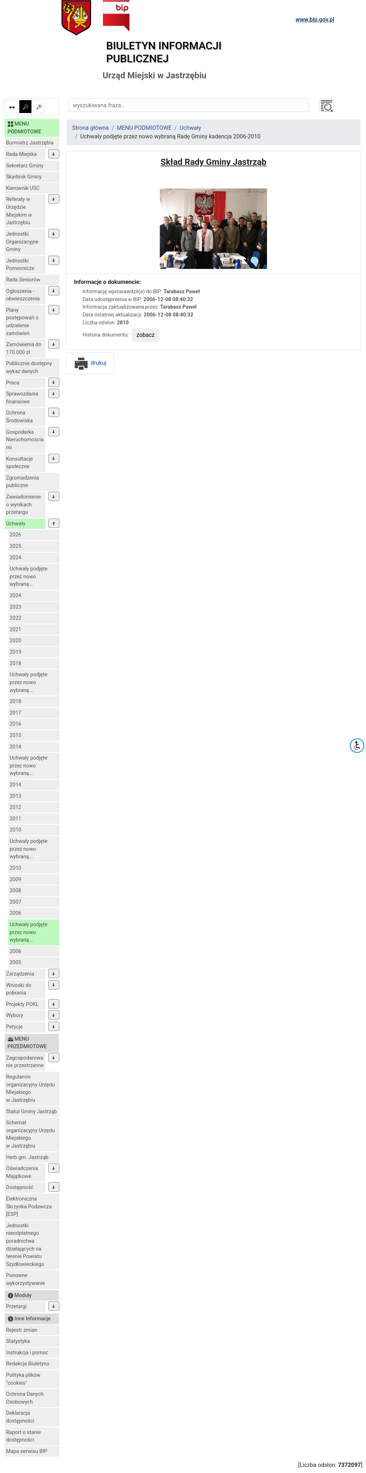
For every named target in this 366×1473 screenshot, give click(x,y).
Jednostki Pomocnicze (20, 265)
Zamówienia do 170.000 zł (23, 348)
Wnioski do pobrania (18, 989)
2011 (15, 819)
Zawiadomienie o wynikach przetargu (23, 504)
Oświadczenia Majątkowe (22, 1172)
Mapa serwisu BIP (26, 1451)
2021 (15, 630)
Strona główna (90, 127)
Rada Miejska (21, 154)
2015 (15, 735)
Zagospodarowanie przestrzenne (25, 1062)
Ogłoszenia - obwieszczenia (23, 295)
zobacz (146, 335)
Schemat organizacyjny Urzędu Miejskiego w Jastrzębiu (30, 1134)
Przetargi (16, 1306)
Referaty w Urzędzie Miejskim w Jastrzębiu (19, 211)
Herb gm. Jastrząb (27, 1157)
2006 (15, 913)
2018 (15, 664)
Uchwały (15, 524)
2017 (15, 713)
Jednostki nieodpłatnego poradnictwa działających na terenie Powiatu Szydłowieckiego (25, 1245)
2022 (15, 618)
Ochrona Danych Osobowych (25, 1398)
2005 (15, 962)
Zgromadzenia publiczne (22, 482)
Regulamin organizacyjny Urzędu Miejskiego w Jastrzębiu (30, 1088)
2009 (15, 880)
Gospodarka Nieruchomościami (25, 440)
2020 (15, 641)
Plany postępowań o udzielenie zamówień (22, 322)
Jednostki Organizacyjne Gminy (22, 241)
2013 (15, 796)
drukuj (90, 362)
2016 (15, 724)
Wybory (14, 1015)
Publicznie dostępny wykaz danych (29, 367)
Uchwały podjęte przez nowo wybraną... (29, 576)
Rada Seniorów (23, 280)
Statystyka (18, 1341)
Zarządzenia (20, 974)
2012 (15, 807)
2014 (15, 747)
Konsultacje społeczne (19, 463)
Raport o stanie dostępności (23, 1436)
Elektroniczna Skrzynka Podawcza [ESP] (29, 1206)
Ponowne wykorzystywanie (25, 1279)
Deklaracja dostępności (20, 1417)
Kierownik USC (22, 188)
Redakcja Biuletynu (27, 1364)
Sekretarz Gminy (25, 166)
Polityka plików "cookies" (23, 1379)
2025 (15, 546)
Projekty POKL (22, 1004)
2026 (15, 535)
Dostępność (20, 1187)
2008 (15, 891)
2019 (15, 652)
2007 (15, 902)
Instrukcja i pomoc (27, 1353)
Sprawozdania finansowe (22, 398)
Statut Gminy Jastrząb (31, 1112)
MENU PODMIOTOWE (144, 127)
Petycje (14, 1027)
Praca (12, 383)
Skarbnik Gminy (24, 177)
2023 (15, 607)
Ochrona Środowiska (19, 417)
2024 (15, 558)
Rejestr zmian (21, 1330)
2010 (15, 830)
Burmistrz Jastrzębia (29, 143)
